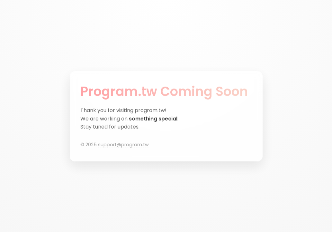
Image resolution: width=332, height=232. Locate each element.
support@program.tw (123, 144)
